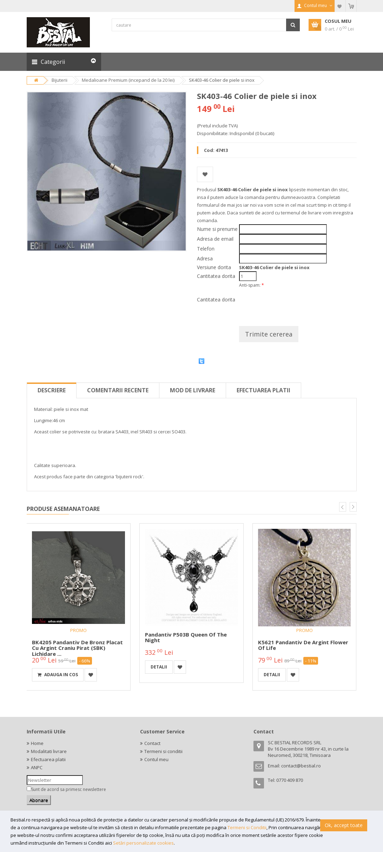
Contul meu (156, 759)
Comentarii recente (117, 390)
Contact (152, 743)
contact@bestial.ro (301, 766)
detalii (159, 667)
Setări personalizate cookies (143, 843)
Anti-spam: (251, 285)
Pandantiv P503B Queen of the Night (186, 637)
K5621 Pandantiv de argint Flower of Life (303, 645)
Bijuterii (59, 80)
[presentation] (292, 304)
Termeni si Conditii (246, 827)
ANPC (36, 767)
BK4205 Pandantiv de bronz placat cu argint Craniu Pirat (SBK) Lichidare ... (77, 648)
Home (37, 743)
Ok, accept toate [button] (344, 825)
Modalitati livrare (49, 751)
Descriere (52, 390)
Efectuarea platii (263, 390)
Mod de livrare (192, 390)
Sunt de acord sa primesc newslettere (68, 789)
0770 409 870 (289, 780)
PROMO (78, 630)
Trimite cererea (268, 334)
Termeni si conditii (163, 751)
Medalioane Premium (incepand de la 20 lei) (128, 80)
